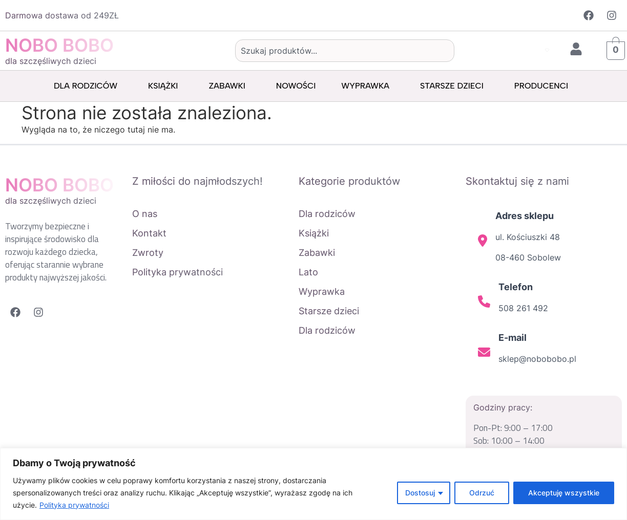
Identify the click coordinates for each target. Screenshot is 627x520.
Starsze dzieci (454, 86)
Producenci (543, 86)
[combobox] (344, 50)
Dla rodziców (88, 86)
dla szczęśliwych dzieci (50, 61)
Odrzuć (481, 492)
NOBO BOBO (59, 45)
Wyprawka (367, 86)
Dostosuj (420, 492)
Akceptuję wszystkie (563, 492)
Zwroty (147, 252)
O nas (144, 213)
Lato (308, 272)
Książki (165, 86)
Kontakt (149, 233)
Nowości (296, 86)
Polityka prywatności (74, 505)
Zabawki (229, 86)
